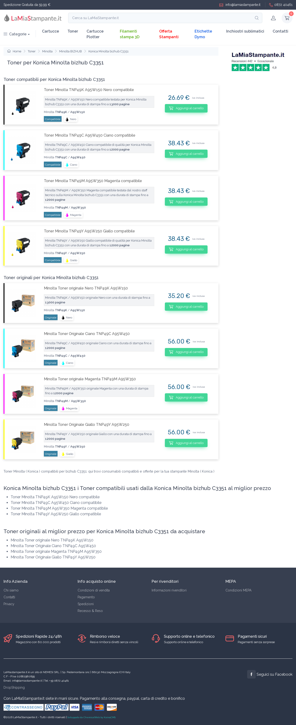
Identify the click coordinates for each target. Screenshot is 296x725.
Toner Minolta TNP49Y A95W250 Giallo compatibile (89, 231)
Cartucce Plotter (95, 34)
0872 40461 (280, 5)
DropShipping (14, 687)
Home (14, 51)
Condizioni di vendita (94, 590)
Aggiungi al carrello (186, 108)
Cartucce (50, 31)
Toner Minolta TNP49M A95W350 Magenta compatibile (93, 181)
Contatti (280, 31)
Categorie (15, 34)
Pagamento (86, 597)
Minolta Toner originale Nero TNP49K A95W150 (86, 288)
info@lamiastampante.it (239, 5)
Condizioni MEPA (238, 590)
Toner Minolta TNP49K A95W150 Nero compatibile (89, 90)
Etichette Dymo (203, 34)
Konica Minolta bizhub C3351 (108, 51)
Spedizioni (86, 604)
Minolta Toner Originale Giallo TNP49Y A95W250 (86, 424)
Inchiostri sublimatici (245, 31)
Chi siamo (11, 590)
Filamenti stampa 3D (129, 34)
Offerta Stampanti (169, 34)
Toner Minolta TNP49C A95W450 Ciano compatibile (89, 135)
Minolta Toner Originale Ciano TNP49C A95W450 (87, 333)
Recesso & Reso (90, 611)
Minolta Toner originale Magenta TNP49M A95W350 (90, 379)
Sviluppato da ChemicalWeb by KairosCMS (91, 717)
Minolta (47, 51)
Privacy (9, 604)
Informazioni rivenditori (169, 590)
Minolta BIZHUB (70, 51)
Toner (72, 31)
